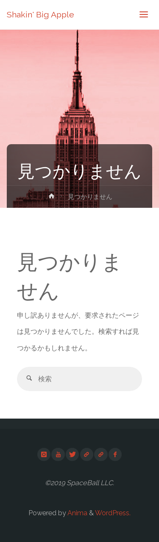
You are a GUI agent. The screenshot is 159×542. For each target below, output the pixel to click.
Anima (76, 513)
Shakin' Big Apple (40, 15)
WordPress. (113, 513)
